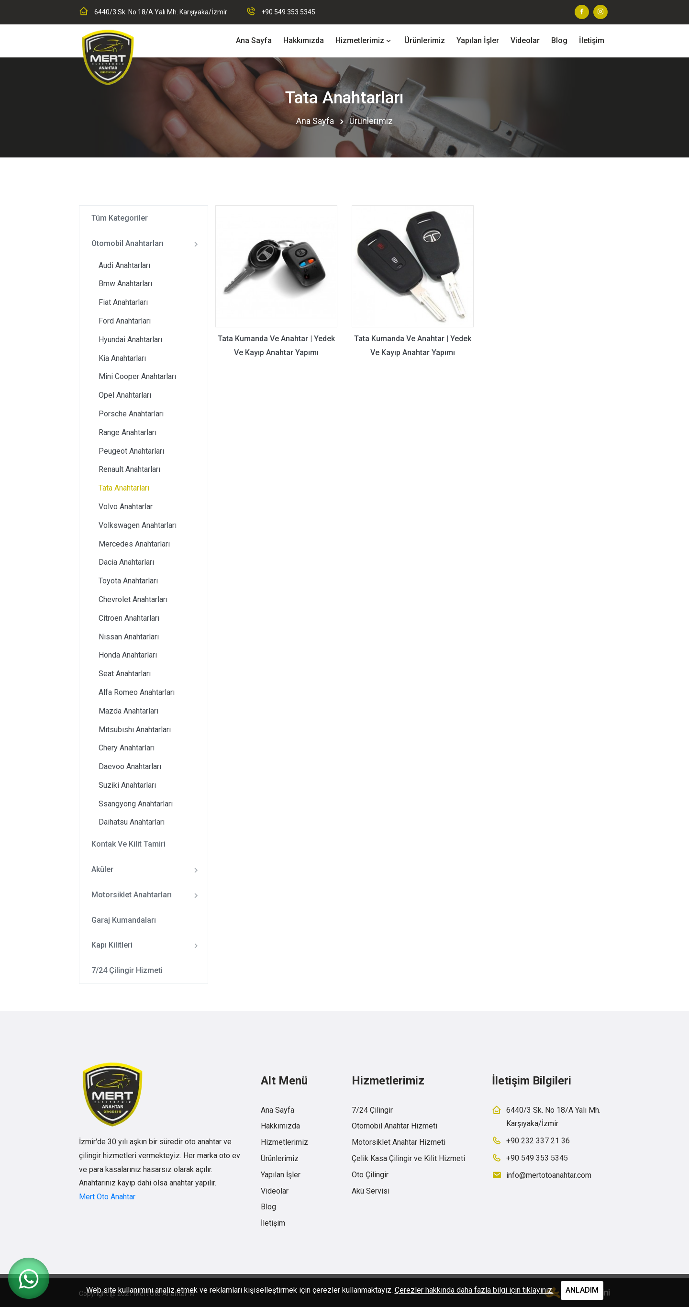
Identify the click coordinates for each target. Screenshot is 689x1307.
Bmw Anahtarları (125, 283)
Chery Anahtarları (127, 747)
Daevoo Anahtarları (130, 766)
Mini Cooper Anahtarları (137, 376)
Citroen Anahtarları (129, 618)
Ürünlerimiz (424, 40)
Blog (559, 40)
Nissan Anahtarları (129, 636)
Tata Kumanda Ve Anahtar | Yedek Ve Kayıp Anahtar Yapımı (276, 345)
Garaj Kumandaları (123, 920)
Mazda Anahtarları (128, 710)
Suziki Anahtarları (127, 785)
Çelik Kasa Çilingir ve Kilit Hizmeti (408, 1158)
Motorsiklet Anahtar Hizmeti (398, 1142)
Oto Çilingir (370, 1174)
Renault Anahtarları (129, 469)
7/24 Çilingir (372, 1110)
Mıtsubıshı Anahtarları (135, 729)
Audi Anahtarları (124, 265)
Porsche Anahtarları (131, 413)
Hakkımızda (303, 40)
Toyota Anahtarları (128, 580)
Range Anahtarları (127, 432)
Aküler (147, 870)
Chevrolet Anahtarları (133, 599)
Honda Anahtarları (128, 654)
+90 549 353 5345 (288, 12)
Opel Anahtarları (125, 395)
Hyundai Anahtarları (130, 339)
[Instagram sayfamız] (600, 12)
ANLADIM (582, 1290)
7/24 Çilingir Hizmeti (127, 970)
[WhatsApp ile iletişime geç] (28, 1278)
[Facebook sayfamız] (582, 12)
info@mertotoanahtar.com (548, 1175)
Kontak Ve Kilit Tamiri (128, 844)
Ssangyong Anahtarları (136, 803)
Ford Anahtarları (125, 320)
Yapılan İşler (477, 40)
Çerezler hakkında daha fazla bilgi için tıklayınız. (474, 1290)
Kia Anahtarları (122, 358)
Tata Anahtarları (124, 487)
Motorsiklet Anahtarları (147, 895)
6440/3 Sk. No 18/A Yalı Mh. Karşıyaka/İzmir (160, 12)
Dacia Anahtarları (126, 562)
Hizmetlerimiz (359, 40)
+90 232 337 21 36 (538, 1140)
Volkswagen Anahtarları (138, 525)
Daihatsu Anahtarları (132, 822)
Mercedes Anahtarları (134, 543)
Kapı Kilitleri (147, 945)
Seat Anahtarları (125, 673)
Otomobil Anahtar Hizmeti (394, 1125)
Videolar (525, 40)
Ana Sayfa (254, 40)
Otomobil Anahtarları (147, 244)
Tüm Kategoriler (119, 218)
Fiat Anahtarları (123, 302)
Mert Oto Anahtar (107, 1196)
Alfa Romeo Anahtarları (137, 692)
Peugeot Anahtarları (131, 451)
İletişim (591, 40)
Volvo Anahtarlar (126, 506)
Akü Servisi (370, 1190)
